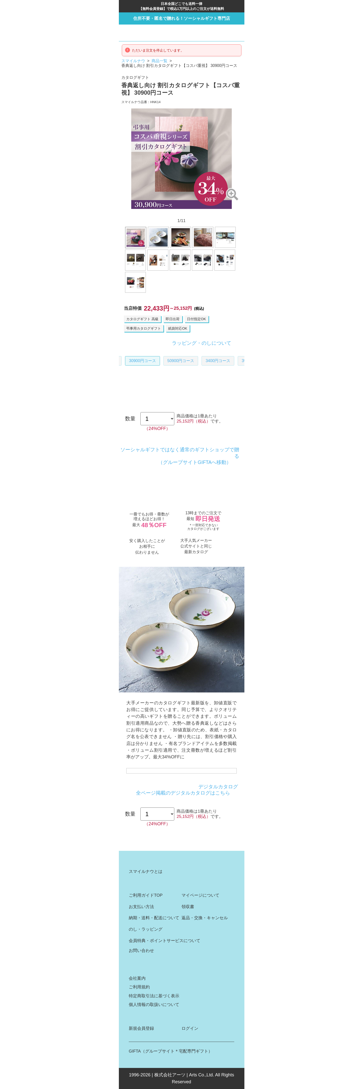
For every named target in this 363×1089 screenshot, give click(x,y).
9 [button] (201, 213)
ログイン (190, 1028)
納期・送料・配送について (154, 918)
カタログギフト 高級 (142, 319)
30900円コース (142, 361)
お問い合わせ (141, 950)
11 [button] (214, 213)
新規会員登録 (141, 1028)
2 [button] (155, 213)
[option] (181, 158)
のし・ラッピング (145, 929)
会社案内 (137, 978)
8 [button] (195, 213)
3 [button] (162, 213)
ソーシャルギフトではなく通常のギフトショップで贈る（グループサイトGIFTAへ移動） (179, 456)
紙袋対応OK (177, 328)
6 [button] (181, 213)
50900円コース (180, 361)
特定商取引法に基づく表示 (154, 996)
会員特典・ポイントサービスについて (164, 940)
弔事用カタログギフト (143, 328)
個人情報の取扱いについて (154, 1004)
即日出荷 (173, 319)
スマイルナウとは (145, 871)
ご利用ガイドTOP (145, 895)
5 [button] (175, 213)
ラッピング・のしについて (201, 343)
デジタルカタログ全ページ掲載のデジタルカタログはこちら (187, 790)
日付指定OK (196, 319)
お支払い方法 (141, 906)
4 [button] (168, 213)
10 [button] (207, 213)
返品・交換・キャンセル (205, 918)
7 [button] (188, 213)
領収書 (188, 906)
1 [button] (149, 213)
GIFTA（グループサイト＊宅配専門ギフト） (170, 1051)
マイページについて (200, 895)
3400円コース (218, 361)
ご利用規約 (139, 987)
